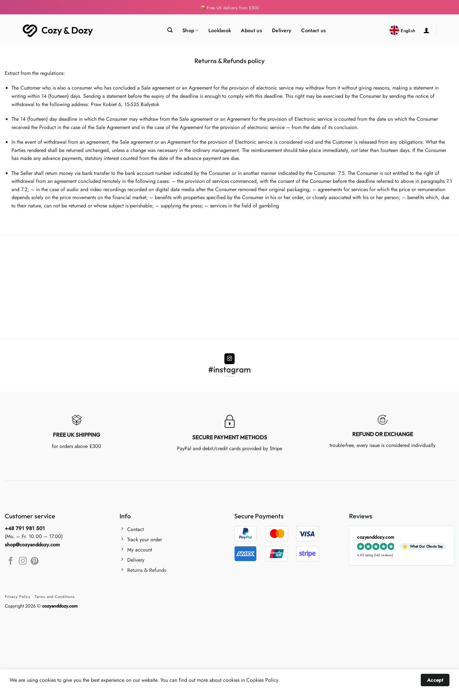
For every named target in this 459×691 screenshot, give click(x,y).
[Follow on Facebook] (11, 561)
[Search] (169, 30)
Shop (190, 30)
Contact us (313, 30)
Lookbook (219, 30)
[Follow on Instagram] (229, 358)
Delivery (282, 30)
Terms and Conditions (54, 597)
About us (251, 30)
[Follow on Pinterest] (35, 561)
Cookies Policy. (263, 680)
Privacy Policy (17, 597)
